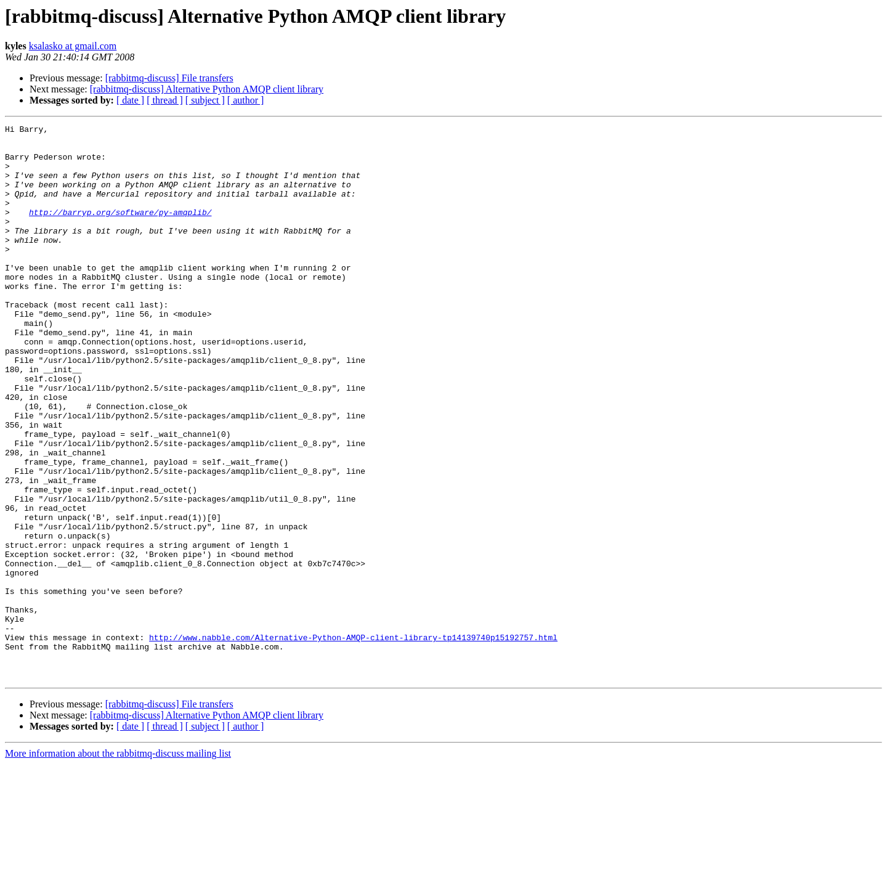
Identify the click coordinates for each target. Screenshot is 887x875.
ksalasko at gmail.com (73, 46)
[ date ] (130, 100)
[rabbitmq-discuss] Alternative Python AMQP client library (206, 89)
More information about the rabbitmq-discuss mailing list (118, 864)
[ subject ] (205, 100)
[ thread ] (165, 100)
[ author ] (245, 100)
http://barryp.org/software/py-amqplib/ (120, 230)
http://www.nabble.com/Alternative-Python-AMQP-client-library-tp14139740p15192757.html (353, 740)
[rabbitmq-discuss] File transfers (169, 78)
